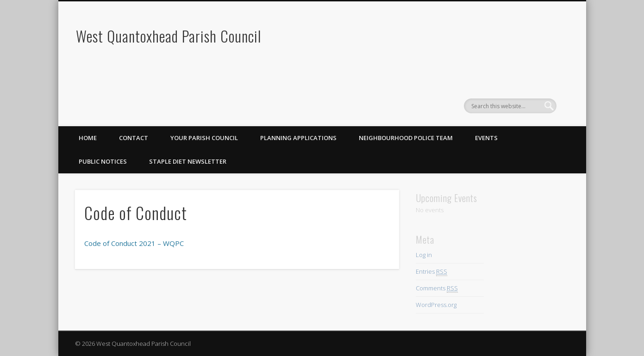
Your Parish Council (204, 138)
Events (486, 138)
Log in (424, 255)
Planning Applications (298, 138)
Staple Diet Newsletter (187, 161)
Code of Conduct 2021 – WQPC (134, 243)
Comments (437, 288)
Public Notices (103, 161)
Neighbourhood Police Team (406, 138)
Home (88, 138)
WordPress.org (436, 305)
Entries (431, 271)
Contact (133, 138)
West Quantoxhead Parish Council (168, 36)
